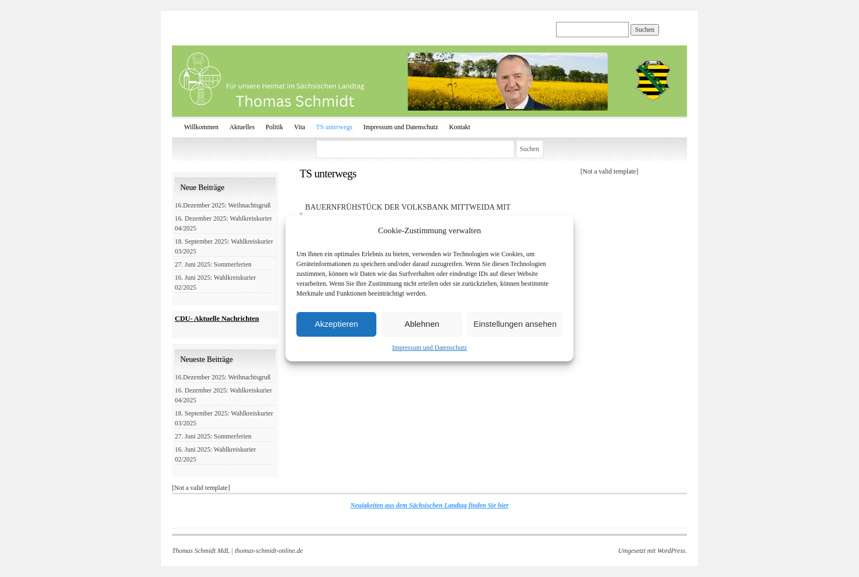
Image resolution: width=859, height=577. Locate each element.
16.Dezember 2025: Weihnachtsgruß (223, 205)
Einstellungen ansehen (515, 323)
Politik (274, 127)
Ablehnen (421, 323)
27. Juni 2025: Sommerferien (213, 264)
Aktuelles (242, 127)
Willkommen (201, 127)
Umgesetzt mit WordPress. (652, 551)
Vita (299, 127)
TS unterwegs (334, 127)
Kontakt (460, 127)
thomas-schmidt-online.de (268, 551)
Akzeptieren (336, 323)
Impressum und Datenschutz (429, 347)
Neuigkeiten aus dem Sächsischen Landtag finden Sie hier (429, 505)
